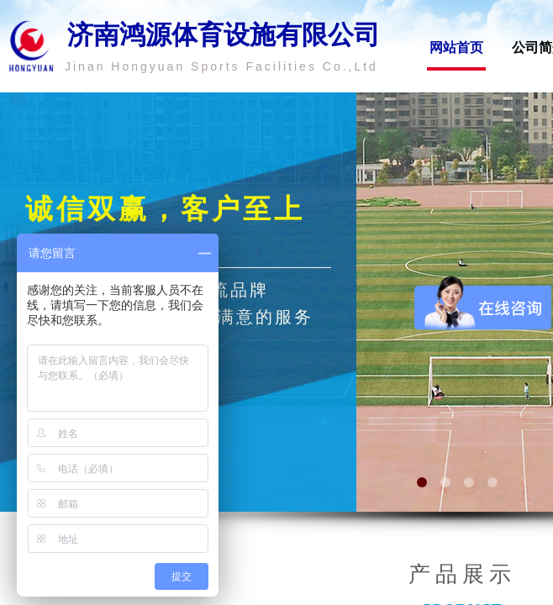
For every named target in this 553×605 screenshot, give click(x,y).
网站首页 (456, 47)
